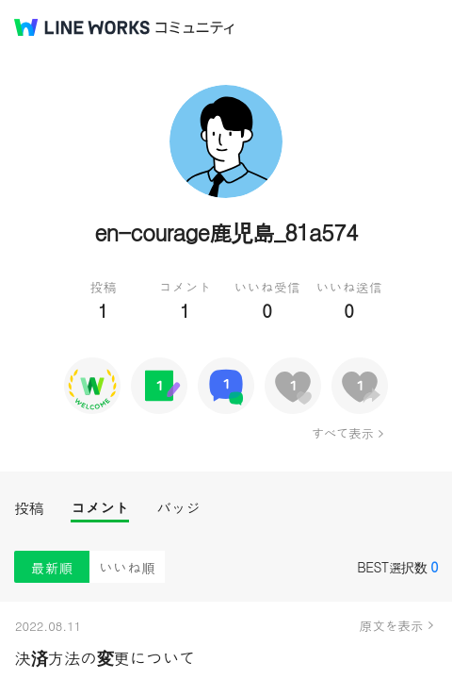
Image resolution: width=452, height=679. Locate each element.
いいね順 (127, 567)
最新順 (52, 567)
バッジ (178, 508)
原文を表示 (392, 625)
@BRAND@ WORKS (82, 27)
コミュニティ (194, 28)
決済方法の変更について (105, 658)
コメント (100, 508)
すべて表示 (342, 432)
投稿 (28, 508)
